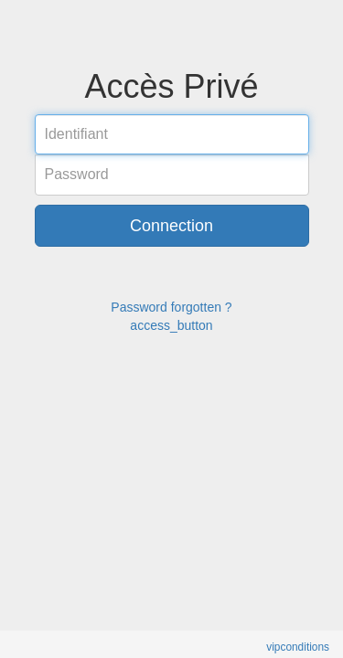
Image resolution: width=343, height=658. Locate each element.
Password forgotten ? (171, 307)
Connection (171, 226)
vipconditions (297, 647)
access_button (171, 325)
